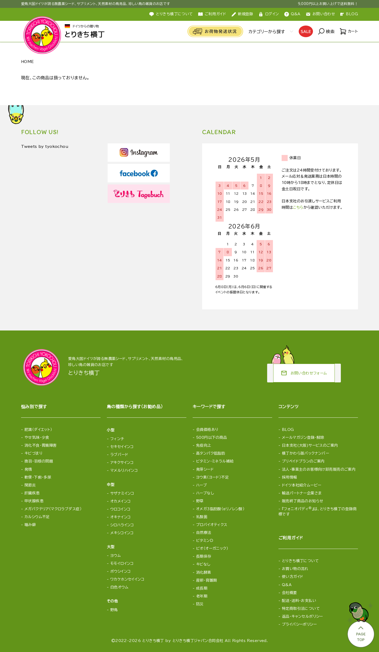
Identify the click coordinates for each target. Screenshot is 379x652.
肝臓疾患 (32, 493)
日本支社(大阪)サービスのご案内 (310, 445)
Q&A (292, 14)
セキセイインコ (122, 447)
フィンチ (117, 439)
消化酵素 (203, 572)
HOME (27, 62)
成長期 (201, 588)
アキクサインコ (122, 462)
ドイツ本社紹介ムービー (301, 485)
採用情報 (289, 477)
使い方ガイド (292, 576)
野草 (200, 501)
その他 (112, 601)
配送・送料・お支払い (299, 600)
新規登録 (242, 14)
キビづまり (33, 453)
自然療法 (203, 532)
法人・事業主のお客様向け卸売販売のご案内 (319, 469)
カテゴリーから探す (265, 32)
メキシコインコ (122, 533)
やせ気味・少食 (36, 437)
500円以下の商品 (211, 437)
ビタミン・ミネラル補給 (215, 461)
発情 (28, 469)
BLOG (349, 14)
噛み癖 (30, 525)
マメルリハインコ (124, 470)
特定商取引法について (301, 608)
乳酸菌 (201, 517)
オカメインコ (120, 501)
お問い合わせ (320, 14)
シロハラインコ (122, 525)
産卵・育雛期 (206, 580)
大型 (110, 547)
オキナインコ (120, 517)
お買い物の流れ (295, 569)
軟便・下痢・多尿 (37, 477)
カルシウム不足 (37, 517)
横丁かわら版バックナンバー (305, 453)
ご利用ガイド (212, 14)
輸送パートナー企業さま (302, 493)
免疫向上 (203, 445)
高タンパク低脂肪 (210, 453)
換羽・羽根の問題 (38, 461)
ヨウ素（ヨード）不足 (212, 477)
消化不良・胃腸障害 (40, 445)
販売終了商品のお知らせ (302, 501)
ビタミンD (204, 540)
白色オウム (119, 587)
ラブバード (119, 454)
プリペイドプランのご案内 (303, 461)
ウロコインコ (120, 509)
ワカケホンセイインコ (127, 579)
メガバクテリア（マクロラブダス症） (53, 509)
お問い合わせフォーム (304, 373)
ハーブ (201, 485)
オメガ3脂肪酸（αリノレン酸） (220, 509)
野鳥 (114, 610)
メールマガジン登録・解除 (303, 437)
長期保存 (203, 556)
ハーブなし (205, 493)
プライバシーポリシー (299, 624)
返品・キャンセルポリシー (302, 616)
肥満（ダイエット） (38, 429)
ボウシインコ (120, 571)
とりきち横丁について (171, 14)
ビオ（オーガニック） (212, 548)
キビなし (203, 564)
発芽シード (205, 469)
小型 (110, 430)
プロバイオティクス (211, 525)
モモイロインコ (122, 563)
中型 (110, 484)
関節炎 (30, 485)
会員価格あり (207, 429)
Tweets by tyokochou (48, 147)
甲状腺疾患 (33, 501)
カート (348, 31)
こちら (298, 207)
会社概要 (289, 593)
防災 (200, 604)
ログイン (268, 14)
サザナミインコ (122, 493)
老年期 (201, 596)
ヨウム (115, 555)
